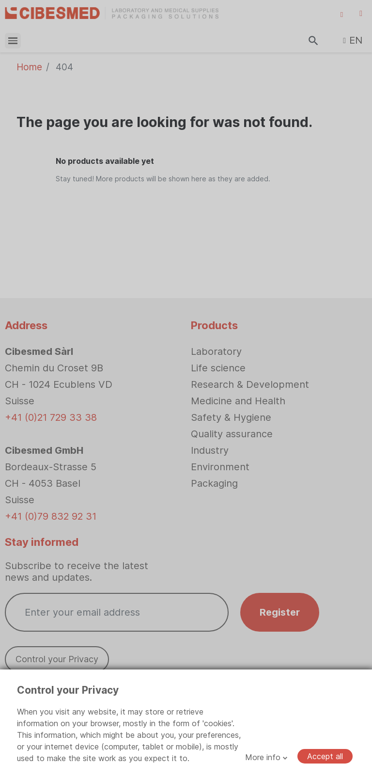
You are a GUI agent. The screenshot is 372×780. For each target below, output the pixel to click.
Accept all (325, 756)
